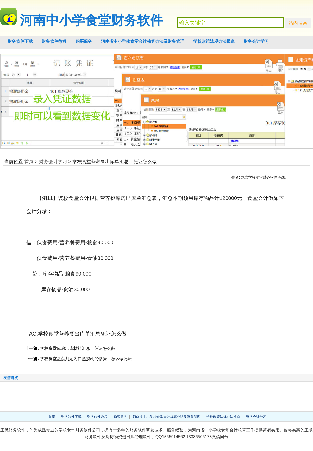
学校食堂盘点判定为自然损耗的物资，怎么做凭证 (86, 358)
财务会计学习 (256, 41)
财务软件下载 (20, 41)
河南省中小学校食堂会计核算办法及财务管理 (142, 41)
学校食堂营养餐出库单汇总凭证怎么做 (82, 334)
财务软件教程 (54, 41)
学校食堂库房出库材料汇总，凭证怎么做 (77, 348)
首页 (29, 161)
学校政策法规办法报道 (214, 41)
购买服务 (84, 41)
